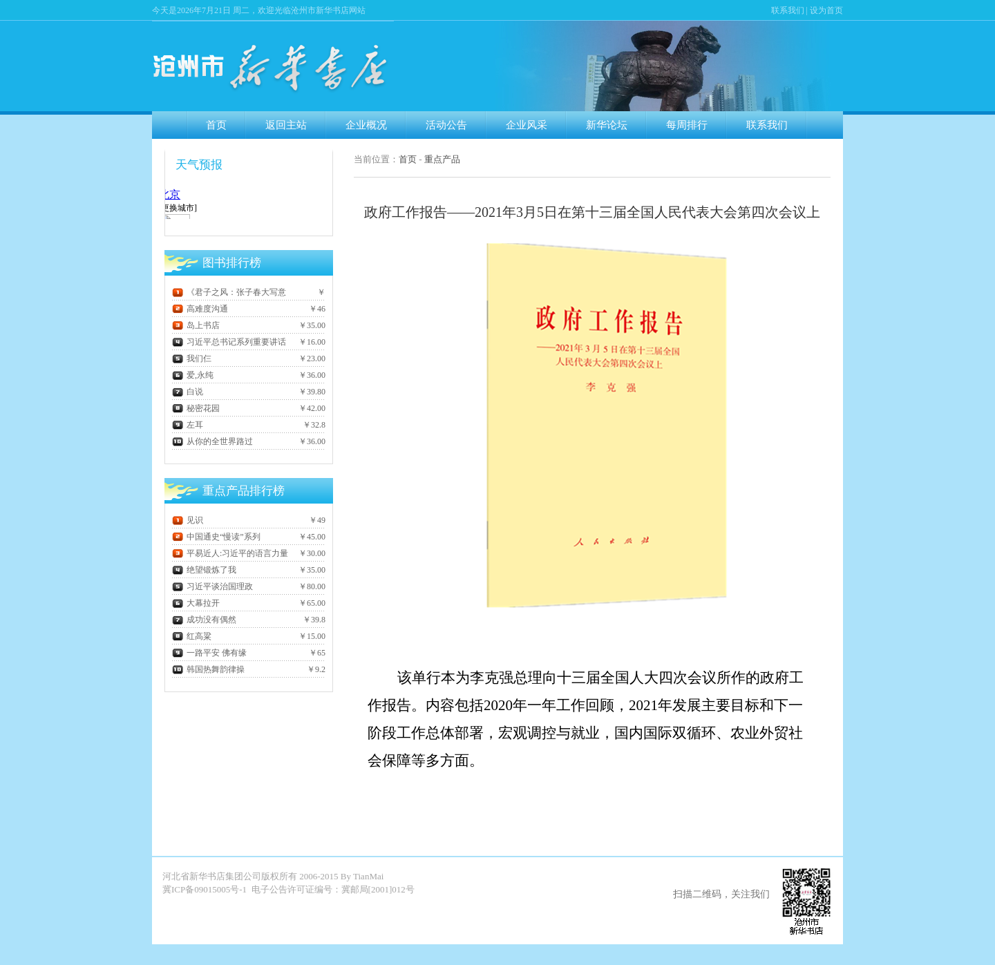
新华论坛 (606, 125)
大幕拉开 (196, 603)
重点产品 (442, 159)
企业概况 (366, 125)
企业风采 (526, 125)
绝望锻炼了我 (204, 570)
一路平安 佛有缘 (209, 653)
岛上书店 (196, 325)
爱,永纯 (193, 375)
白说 (187, 391)
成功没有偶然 (204, 619)
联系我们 (787, 10)
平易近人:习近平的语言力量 (230, 553)
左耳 (187, 425)
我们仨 (191, 358)
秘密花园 (196, 408)
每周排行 (687, 125)
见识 (187, 520)
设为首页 (826, 10)
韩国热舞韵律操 (208, 669)
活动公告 (446, 125)
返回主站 (286, 125)
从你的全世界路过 (212, 441)
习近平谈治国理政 (212, 586)
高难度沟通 (200, 309)
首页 (216, 125)
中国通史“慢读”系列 (216, 537)
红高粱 (191, 636)
